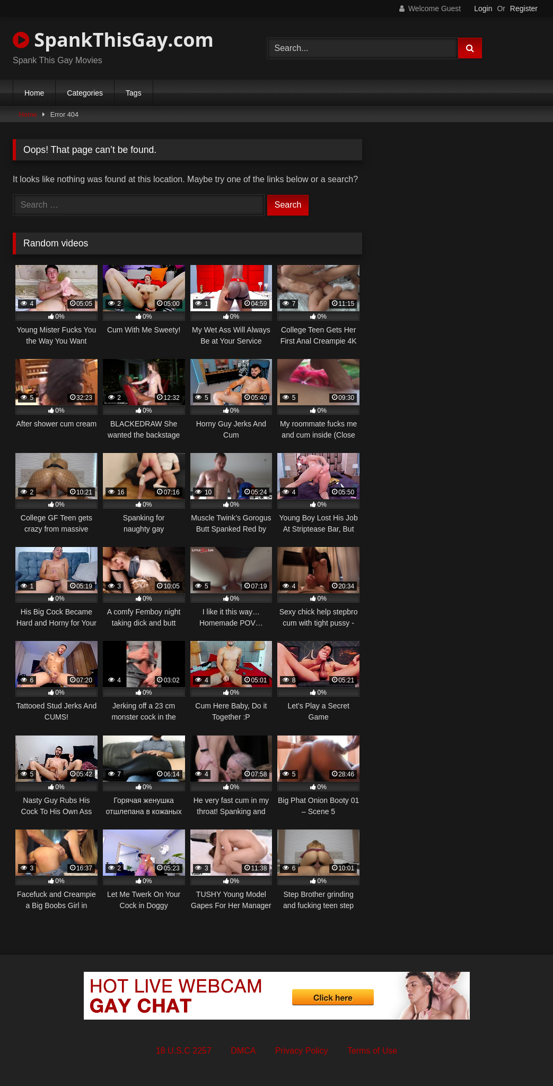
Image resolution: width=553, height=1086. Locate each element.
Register (524, 8)
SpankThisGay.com (113, 40)
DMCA (243, 1050)
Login (483, 8)
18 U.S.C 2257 (184, 1050)
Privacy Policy (301, 1050)
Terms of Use (372, 1050)
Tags (134, 93)
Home (34, 93)
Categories (85, 93)
